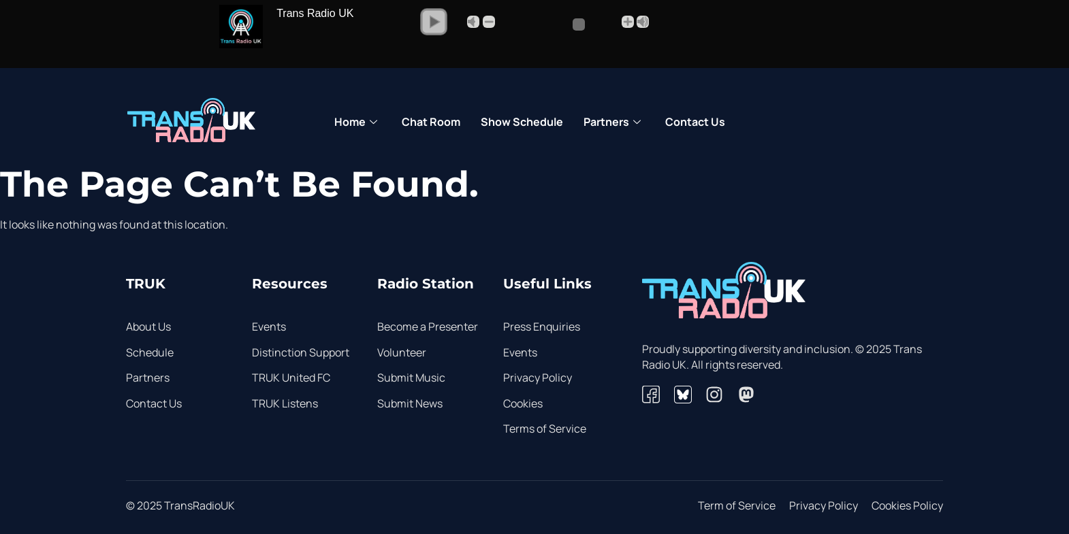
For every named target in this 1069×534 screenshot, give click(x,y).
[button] (433, 21)
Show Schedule (522, 121)
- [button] (489, 22)
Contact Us (695, 121)
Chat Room (431, 121)
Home (355, 122)
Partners (612, 122)
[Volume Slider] (558, 24)
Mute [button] (473, 22)
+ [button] (628, 22)
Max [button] (643, 22)
